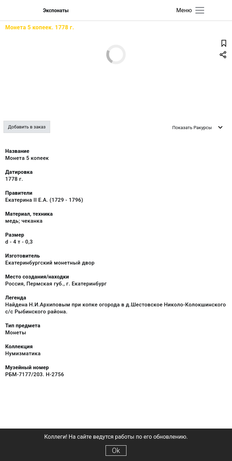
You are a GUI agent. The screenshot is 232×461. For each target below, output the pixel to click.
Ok (116, 450)
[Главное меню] (200, 10)
